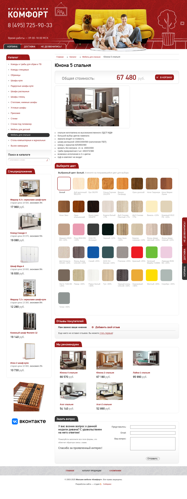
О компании (115, 471)
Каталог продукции (91, 471)
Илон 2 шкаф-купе (19, 363)
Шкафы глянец (18, 97)
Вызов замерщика (19, 146)
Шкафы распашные (20, 91)
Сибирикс (107, 484)
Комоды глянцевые (20, 70)
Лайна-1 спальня (141, 373)
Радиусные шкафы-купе (22, 86)
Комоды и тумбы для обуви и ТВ (26, 64)
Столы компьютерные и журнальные (28, 140)
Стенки (14, 118)
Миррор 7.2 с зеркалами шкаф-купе (28, 299)
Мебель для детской (20, 129)
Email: (124, 433)
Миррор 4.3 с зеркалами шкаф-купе (28, 200)
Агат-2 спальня (104, 404)
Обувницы (15, 75)
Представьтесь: (119, 427)
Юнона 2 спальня (105, 373)
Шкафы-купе (17, 80)
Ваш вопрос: (120, 439)
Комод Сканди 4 (18, 233)
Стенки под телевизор (21, 124)
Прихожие (15, 113)
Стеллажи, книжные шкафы (24, 102)
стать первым (106, 333)
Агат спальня (66, 404)
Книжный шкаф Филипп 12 (23, 333)
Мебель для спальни (20, 135)
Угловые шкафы (18, 108)
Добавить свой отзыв (107, 327)
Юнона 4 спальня (69, 373)
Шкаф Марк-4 (17, 266)
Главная (70, 471)
